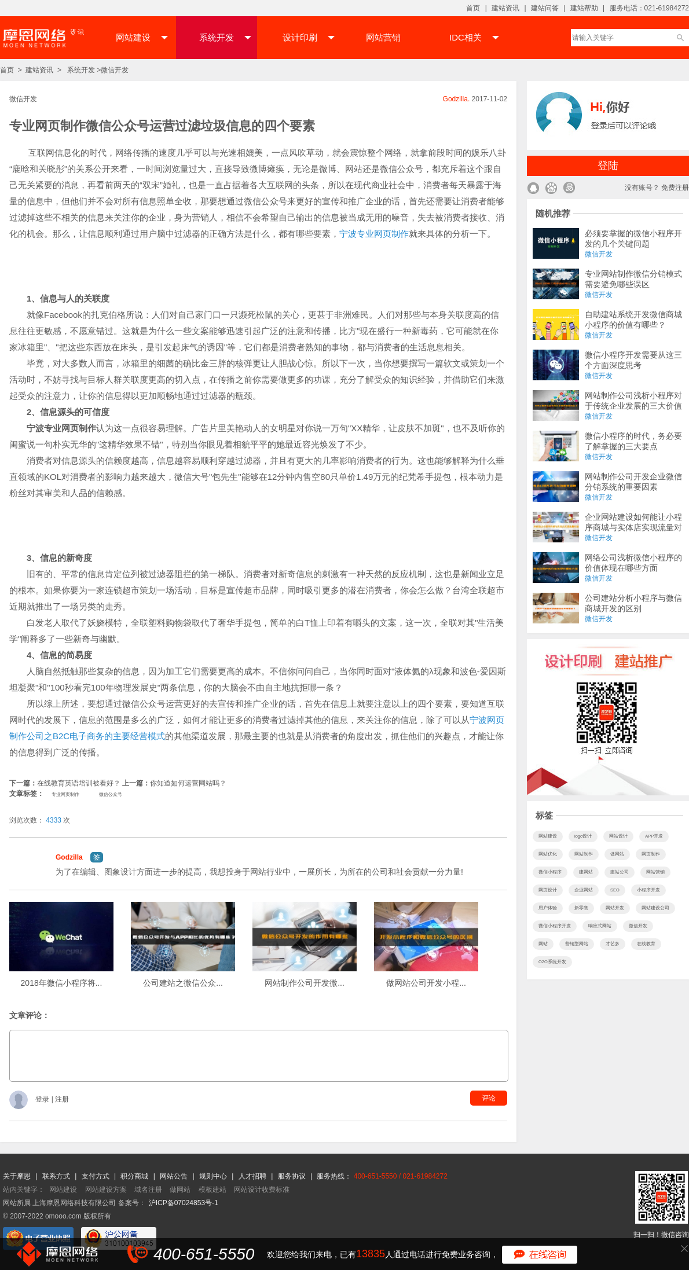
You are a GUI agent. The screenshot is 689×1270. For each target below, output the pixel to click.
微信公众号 (110, 794)
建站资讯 (505, 8)
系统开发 (225, 37)
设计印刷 (309, 37)
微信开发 (115, 70)
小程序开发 (648, 890)
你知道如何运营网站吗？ (188, 783)
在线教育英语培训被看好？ (78, 783)
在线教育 (646, 943)
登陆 (608, 165)
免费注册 (675, 187)
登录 (43, 1100)
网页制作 (651, 854)
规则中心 (214, 1176)
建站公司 (619, 872)
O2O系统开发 (552, 961)
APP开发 (654, 836)
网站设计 (618, 836)
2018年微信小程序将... (61, 983)
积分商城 (134, 1176)
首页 (473, 8)
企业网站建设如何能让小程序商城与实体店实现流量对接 (633, 527)
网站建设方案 (106, 1189)
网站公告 (174, 1176)
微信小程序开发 (554, 925)
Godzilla (69, 857)
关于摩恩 (17, 1176)
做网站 (617, 854)
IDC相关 (474, 37)
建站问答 (545, 8)
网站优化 (547, 854)
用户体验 (547, 908)
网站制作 (583, 854)
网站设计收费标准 (261, 1189)
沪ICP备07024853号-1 (183, 1203)
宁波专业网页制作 (374, 233)
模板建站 (212, 1189)
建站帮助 (584, 8)
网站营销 (383, 37)
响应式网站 (599, 925)
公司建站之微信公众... (183, 983)
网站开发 (615, 908)
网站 (543, 943)
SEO (615, 890)
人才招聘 (253, 1176)
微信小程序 (550, 872)
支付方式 (96, 1176)
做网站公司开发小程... (426, 983)
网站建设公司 (655, 908)
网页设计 (547, 890)
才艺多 (613, 943)
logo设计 (583, 836)
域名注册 (148, 1189)
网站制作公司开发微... (305, 983)
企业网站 (583, 890)
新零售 (581, 908)
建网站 (586, 872)
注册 (62, 1100)
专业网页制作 (65, 794)
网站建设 (142, 37)
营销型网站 (576, 943)
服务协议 (292, 1176)
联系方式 (57, 1176)
